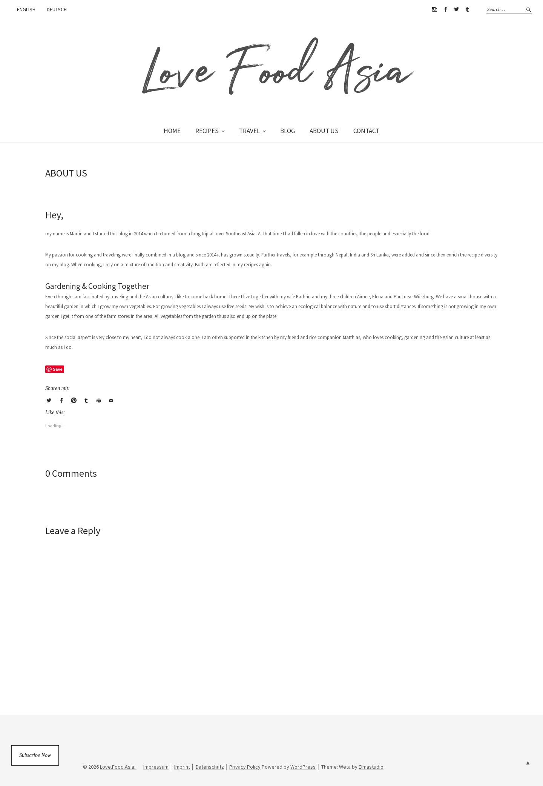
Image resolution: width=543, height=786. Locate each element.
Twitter (456, 9)
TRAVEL (249, 131)
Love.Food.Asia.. (118, 766)
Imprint (182, 766)
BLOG (287, 131)
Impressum (156, 766)
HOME (172, 131)
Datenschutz (210, 766)
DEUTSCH (57, 9)
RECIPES (207, 131)
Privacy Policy (245, 766)
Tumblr (467, 9)
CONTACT (366, 131)
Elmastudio (371, 766)
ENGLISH (26, 9)
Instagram (434, 9)
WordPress (303, 766)
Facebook (445, 9)
